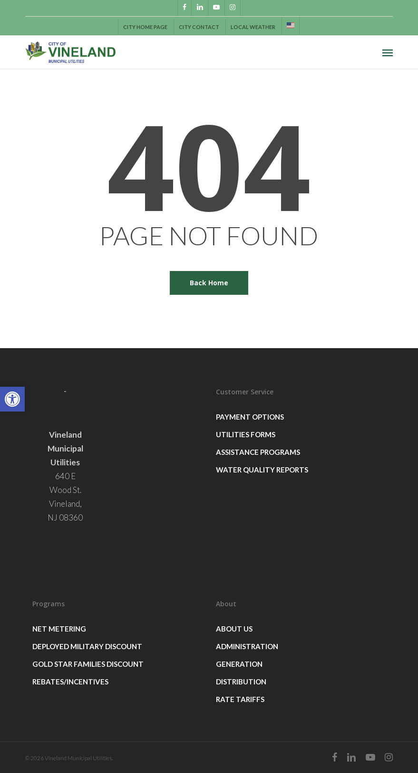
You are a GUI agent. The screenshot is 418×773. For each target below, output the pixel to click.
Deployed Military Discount (87, 646)
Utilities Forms (245, 434)
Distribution (241, 681)
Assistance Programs (258, 452)
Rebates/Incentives (70, 681)
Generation (239, 664)
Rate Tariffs (240, 699)
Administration (247, 646)
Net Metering (59, 628)
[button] (12, 399)
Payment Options (250, 416)
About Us (234, 628)
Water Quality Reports (262, 469)
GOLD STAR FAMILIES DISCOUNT (88, 664)
